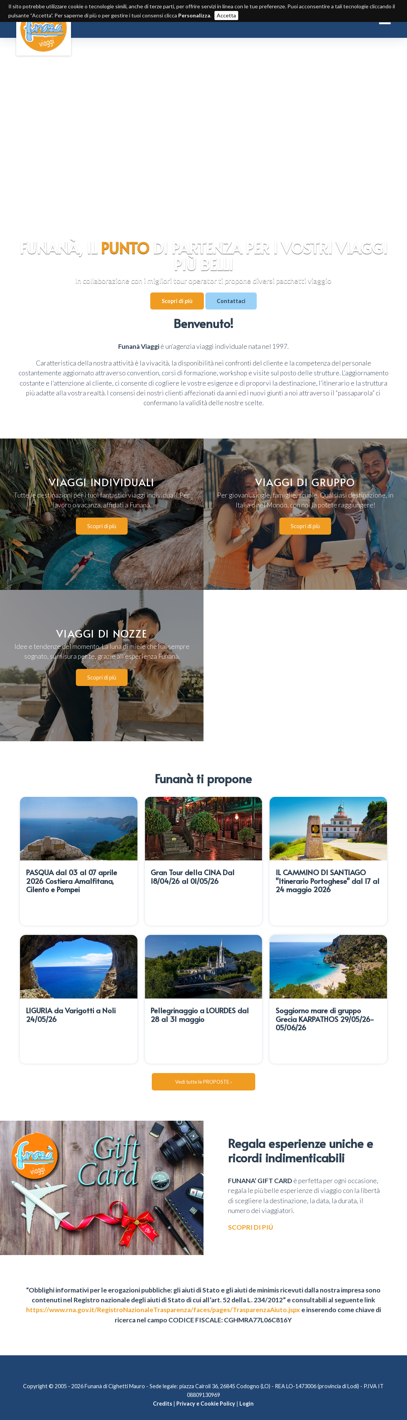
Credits (162, 1389)
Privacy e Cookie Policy (205, 1389)
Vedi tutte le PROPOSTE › (203, 1067)
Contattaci (231, 301)
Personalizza (194, 15)
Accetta (226, 15)
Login (246, 1389)
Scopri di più (177, 301)
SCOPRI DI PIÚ (250, 1213)
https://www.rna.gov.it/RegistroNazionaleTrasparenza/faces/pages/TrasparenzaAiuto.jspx (163, 1295)
